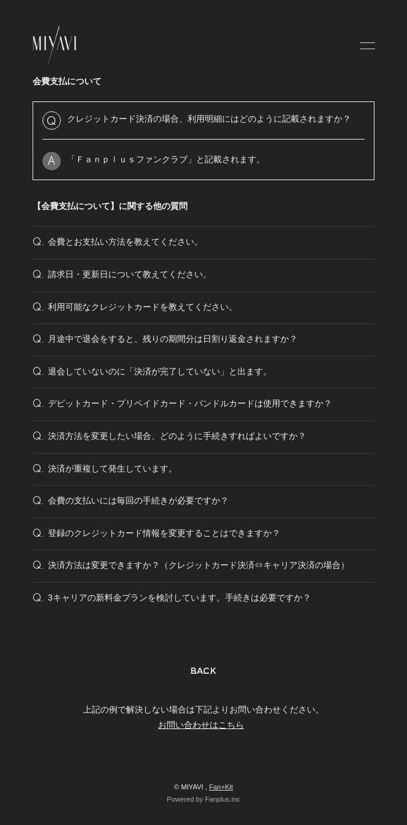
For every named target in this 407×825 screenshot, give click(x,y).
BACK (204, 670)
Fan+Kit (221, 787)
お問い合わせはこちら (201, 725)
